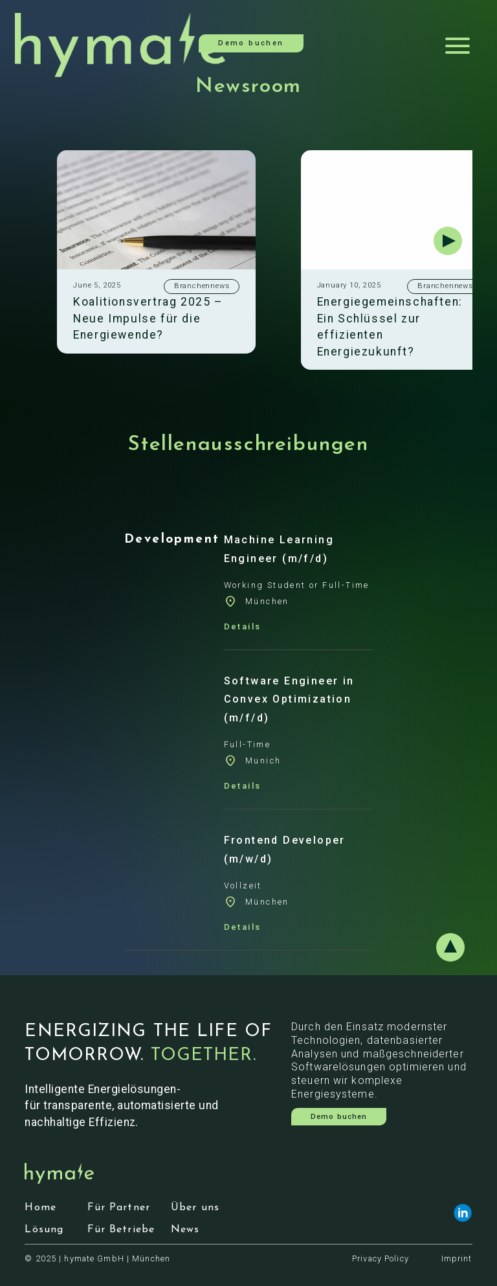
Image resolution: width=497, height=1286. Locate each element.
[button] (448, 241)
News (185, 1229)
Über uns (195, 1207)
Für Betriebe (121, 1229)
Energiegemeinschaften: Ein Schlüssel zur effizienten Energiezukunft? (390, 326)
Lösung (44, 1229)
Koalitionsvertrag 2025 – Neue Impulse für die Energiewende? (148, 318)
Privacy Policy (380, 1258)
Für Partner (118, 1207)
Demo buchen (250, 43)
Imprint (456, 1258)
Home (40, 1207)
